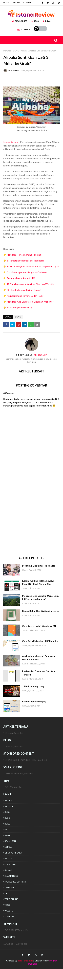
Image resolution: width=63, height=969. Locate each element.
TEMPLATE (9, 887)
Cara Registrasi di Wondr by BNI (39, 626)
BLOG (7, 818)
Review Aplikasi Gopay (34, 701)
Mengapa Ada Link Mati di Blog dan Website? (30, 301)
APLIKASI (9, 806)
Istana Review (10, 142)
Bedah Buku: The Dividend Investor (41, 611)
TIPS (6, 893)
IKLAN (47, 21)
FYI (6, 829)
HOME (6, 2)
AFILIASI (8, 800)
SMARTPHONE (11, 876)
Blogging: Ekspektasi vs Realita (38, 565)
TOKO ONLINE (11, 899)
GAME (7, 835)
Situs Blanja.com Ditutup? (20, 307)
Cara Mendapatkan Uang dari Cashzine (27, 272)
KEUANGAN (10, 841)
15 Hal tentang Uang (33, 686)
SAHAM (8, 870)
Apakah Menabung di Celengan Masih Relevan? (38, 658)
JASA (35, 21)
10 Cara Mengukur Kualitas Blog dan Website (30, 284)
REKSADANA (10, 864)
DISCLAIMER (19, 21)
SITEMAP (23, 29)
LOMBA (8, 847)
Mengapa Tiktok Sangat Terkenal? (25, 254)
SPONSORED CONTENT (15, 881)
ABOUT (16, 2)
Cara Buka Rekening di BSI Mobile (40, 641)
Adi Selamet (13, 70)
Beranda (7, 50)
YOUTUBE (9, 916)
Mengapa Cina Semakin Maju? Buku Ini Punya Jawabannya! (40, 598)
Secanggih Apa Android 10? (21, 278)
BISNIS (16, 50)
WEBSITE (9, 910)
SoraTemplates (25, 960)
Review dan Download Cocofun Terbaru (38, 673)
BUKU (7, 824)
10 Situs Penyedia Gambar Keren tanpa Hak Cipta (33, 266)
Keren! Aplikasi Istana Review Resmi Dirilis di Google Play (38, 582)
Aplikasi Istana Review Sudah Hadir (25, 295)
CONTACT (28, 2)
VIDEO (8, 905)
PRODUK (9, 858)
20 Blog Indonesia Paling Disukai (23, 289)
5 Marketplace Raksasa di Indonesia (25, 260)
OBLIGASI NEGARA (13, 852)
